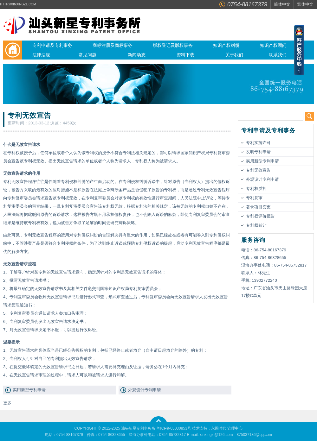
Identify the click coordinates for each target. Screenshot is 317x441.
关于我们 (234, 54)
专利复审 (254, 197)
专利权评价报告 (260, 216)
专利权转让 (256, 225)
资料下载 (185, 54)
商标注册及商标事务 (113, 45)
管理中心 (235, 428)
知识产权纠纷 (226, 45)
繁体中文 (305, 4)
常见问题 (87, 54)
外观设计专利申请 (144, 389)
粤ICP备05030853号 (173, 428)
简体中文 (282, 4)
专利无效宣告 (258, 170)
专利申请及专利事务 (52, 45)
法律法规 (41, 54)
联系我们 (278, 54)
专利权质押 (256, 188)
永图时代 (218, 428)
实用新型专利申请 (29, 389)
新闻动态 (137, 54)
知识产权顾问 (273, 45)
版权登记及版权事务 (173, 45)
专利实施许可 (258, 142)
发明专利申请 (258, 151)
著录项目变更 (258, 207)
